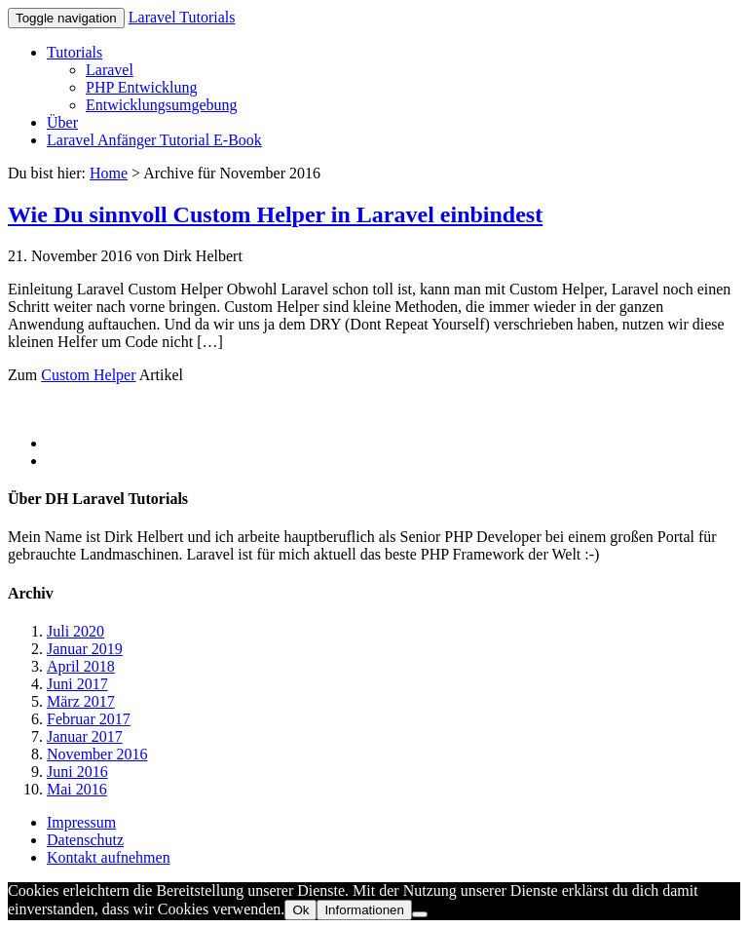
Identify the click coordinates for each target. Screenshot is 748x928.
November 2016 (97, 754)
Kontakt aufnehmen (108, 857)
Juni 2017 (77, 684)
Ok (300, 910)
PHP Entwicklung (142, 87)
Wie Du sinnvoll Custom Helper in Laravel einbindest (275, 214)
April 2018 (81, 666)
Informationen (364, 910)
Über (62, 122)
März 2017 (81, 701)
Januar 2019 (85, 648)
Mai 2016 (77, 789)
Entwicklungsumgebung (162, 105)
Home (109, 173)
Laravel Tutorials (182, 17)
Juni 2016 (77, 771)
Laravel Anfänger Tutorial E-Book (154, 140)
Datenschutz (85, 839)
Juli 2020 (75, 631)
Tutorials (74, 52)
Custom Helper (88, 375)
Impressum (81, 822)
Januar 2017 (85, 736)
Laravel (109, 69)
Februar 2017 (89, 719)
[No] (420, 914)
